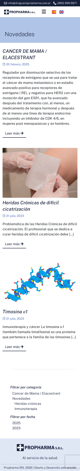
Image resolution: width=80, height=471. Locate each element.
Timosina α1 (15, 311)
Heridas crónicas (28, 404)
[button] (43, 12)
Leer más (14, 133)
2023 (16, 428)
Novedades (21, 399)
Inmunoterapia (26, 409)
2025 (16, 423)
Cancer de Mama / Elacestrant (36, 393)
